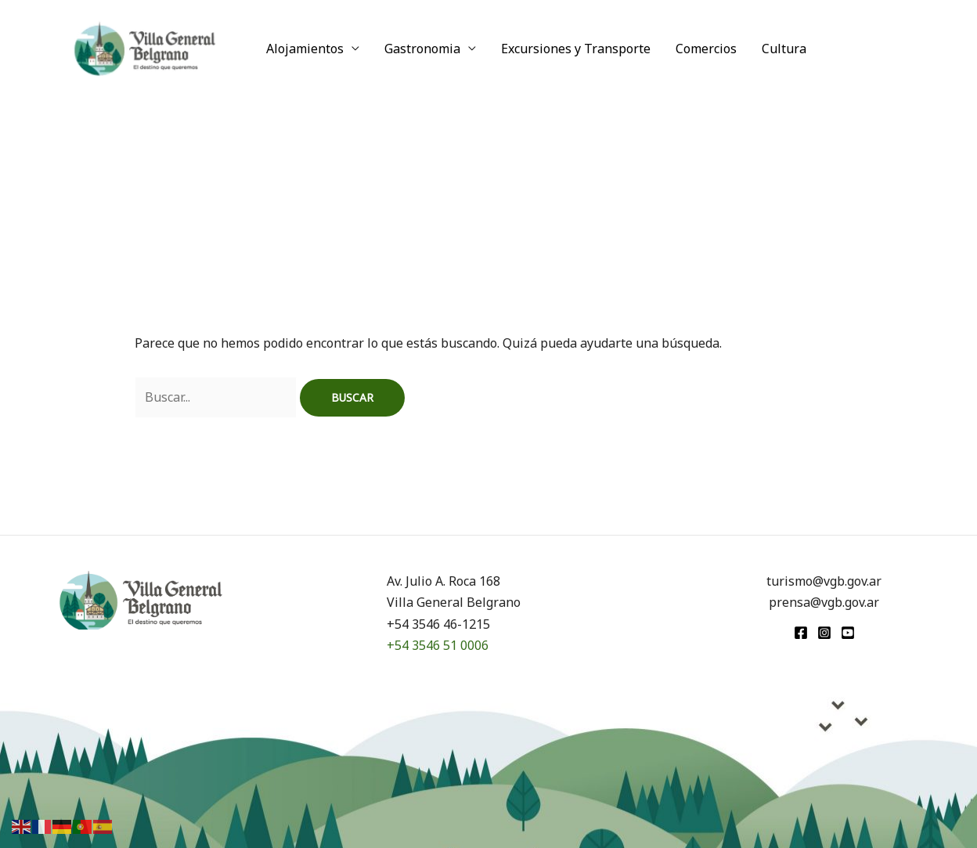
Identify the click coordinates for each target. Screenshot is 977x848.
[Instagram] (824, 633)
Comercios (706, 48)
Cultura (784, 48)
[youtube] (848, 633)
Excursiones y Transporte (576, 48)
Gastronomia (422, 48)
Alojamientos (305, 48)
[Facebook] (801, 633)
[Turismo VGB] (144, 47)
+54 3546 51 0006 (437, 645)
